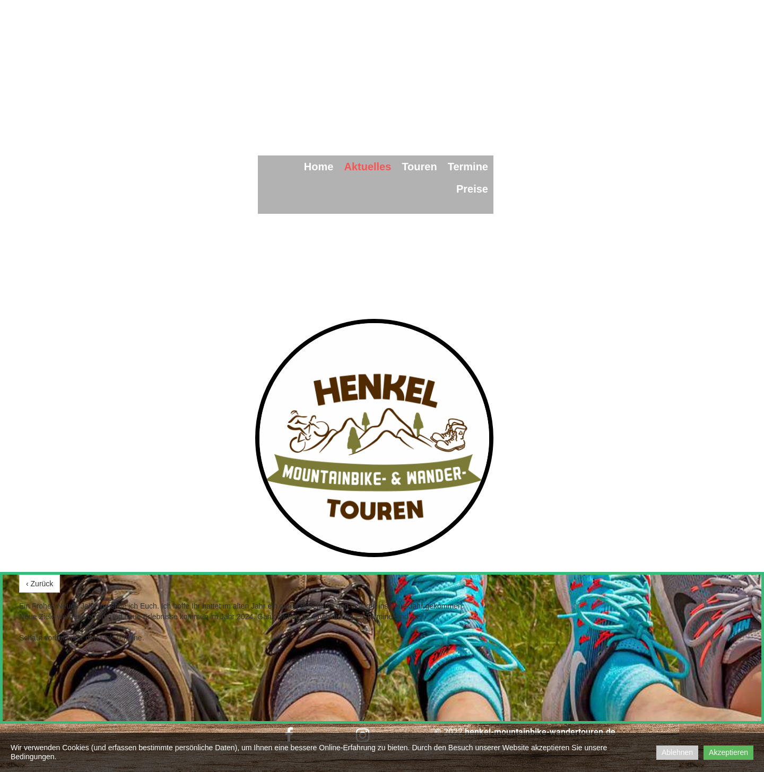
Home (319, 166)
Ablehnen (677, 752)
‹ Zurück (39, 583)
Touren (419, 166)
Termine (468, 166)
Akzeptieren (728, 752)
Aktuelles (367, 166)
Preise (472, 189)
